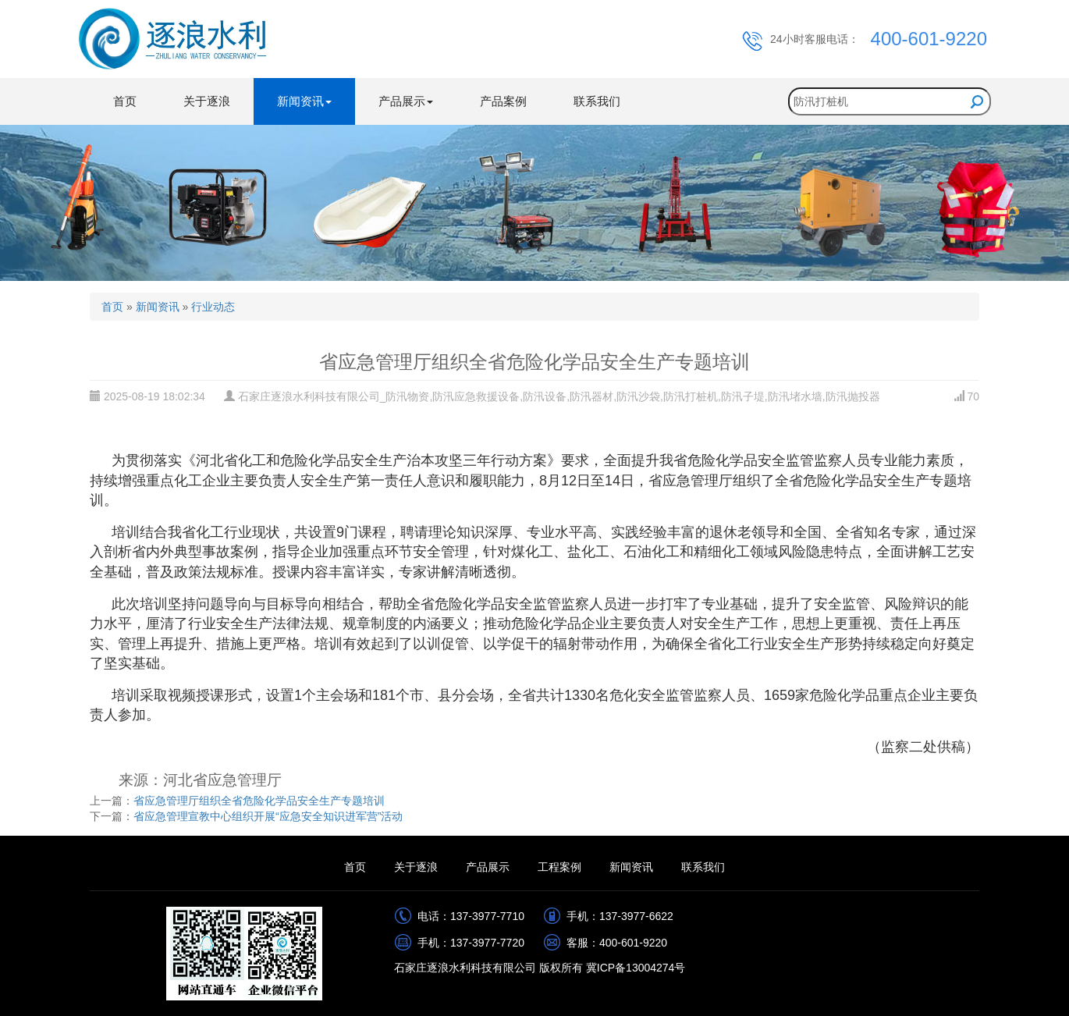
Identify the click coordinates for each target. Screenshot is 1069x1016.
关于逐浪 (206, 101)
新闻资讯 (157, 306)
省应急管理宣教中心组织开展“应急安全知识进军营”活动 (268, 816)
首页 (125, 101)
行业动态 (213, 306)
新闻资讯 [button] (304, 101)
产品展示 (488, 867)
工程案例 (559, 867)
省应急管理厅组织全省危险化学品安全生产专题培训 (259, 800)
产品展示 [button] (405, 101)
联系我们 (597, 101)
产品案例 (503, 101)
